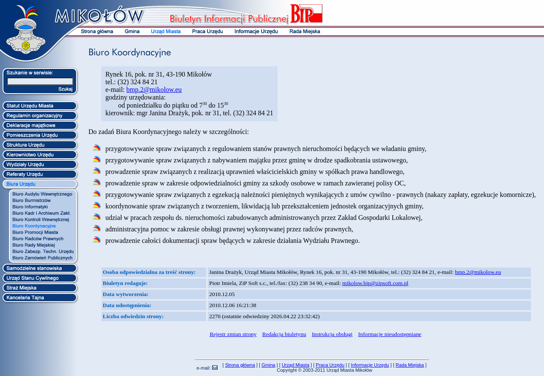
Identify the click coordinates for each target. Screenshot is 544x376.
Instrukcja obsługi (332, 334)
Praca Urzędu (330, 364)
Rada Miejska (410, 364)
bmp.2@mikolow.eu (153, 89)
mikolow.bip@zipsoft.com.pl (375, 283)
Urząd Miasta (295, 364)
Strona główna (240, 364)
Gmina (268, 364)
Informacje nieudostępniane (389, 334)
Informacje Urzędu (370, 364)
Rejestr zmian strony (233, 334)
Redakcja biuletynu (284, 334)
